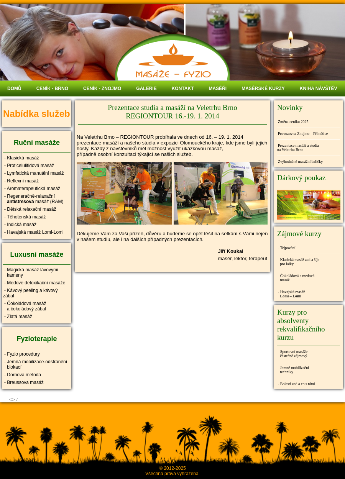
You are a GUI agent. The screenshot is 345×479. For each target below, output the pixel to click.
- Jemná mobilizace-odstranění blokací (35, 364)
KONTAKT (183, 88)
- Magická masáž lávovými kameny (30, 272)
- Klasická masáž (21, 158)
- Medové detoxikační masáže (34, 282)
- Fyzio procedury (22, 354)
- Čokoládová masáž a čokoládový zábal (24, 306)
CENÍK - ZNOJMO (102, 88)
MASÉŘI (218, 88)
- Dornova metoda (22, 374)
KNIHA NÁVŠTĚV (318, 88)
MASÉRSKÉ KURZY (263, 88)
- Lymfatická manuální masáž (34, 173)
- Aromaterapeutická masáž (32, 188)
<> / (13, 399)
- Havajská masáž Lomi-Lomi (34, 232)
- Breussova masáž (24, 382)
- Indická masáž (20, 224)
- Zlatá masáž (18, 316)
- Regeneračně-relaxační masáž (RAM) (33, 199)
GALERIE (146, 88)
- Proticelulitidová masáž (29, 165)
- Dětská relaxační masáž (30, 209)
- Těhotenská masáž (25, 217)
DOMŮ (14, 88)
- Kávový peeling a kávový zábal (30, 293)
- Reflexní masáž (21, 181)
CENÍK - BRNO (52, 88)
